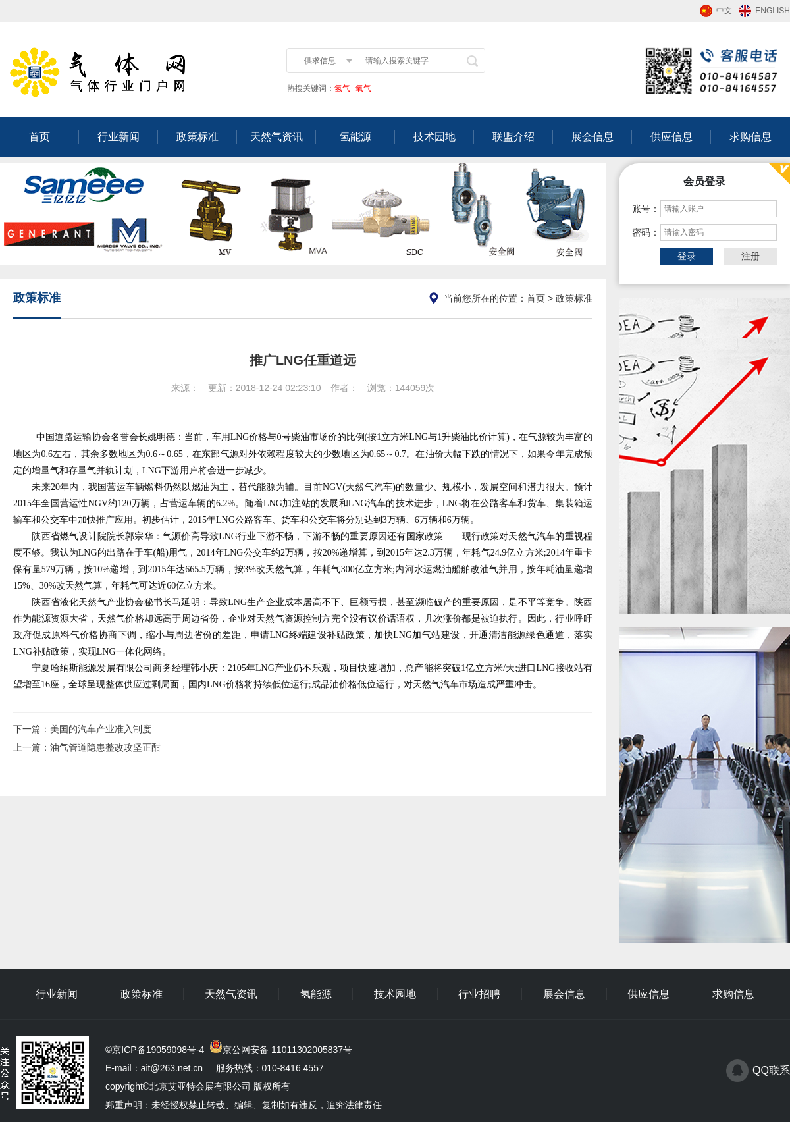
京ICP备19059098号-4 (158, 1049)
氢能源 (355, 136)
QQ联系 (771, 1070)
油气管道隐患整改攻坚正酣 (105, 747)
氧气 (362, 88)
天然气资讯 (276, 136)
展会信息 (592, 136)
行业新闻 (118, 136)
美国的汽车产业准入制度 (100, 729)
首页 (39, 136)
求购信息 (750, 136)
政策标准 (197, 136)
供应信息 (671, 136)
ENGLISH (772, 10)
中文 (724, 10)
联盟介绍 (513, 136)
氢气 (342, 88)
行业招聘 (479, 994)
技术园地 (434, 136)
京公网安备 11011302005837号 (287, 1049)
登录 (686, 256)
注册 (750, 256)
